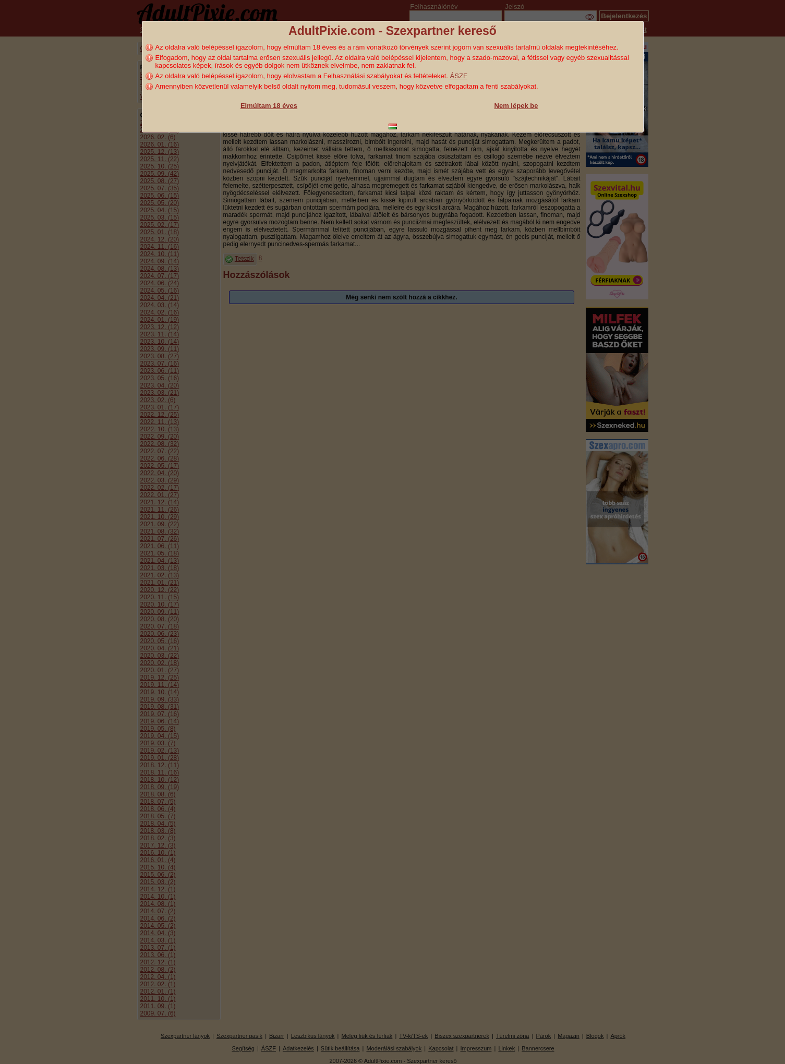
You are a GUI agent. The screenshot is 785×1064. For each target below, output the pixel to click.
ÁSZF (458, 76)
